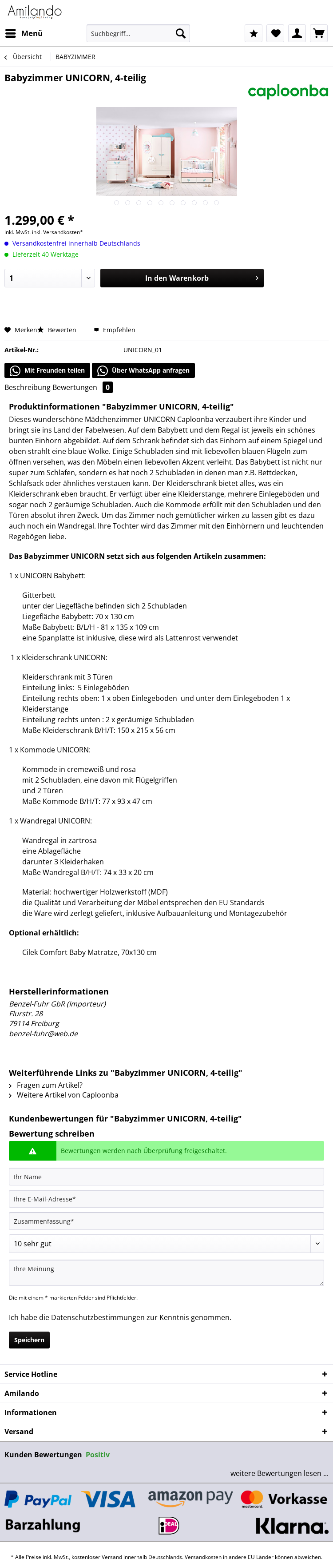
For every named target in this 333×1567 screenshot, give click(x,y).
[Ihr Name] (166, 1176)
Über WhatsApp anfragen (143, 371)
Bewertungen (82, 387)
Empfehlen (114, 330)
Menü (24, 32)
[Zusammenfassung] (166, 1221)
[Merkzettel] (275, 33)
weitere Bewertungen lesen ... (279, 1473)
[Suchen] (180, 33)
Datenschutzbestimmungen (98, 1317)
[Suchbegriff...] (138, 33)
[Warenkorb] (319, 33)
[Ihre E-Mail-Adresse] (166, 1199)
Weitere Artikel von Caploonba (64, 1095)
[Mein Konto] (297, 33)
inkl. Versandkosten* (57, 232)
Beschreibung (27, 387)
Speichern (29, 1340)
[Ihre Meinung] (166, 1273)
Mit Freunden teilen (47, 371)
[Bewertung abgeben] (166, 1243)
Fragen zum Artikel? (46, 1085)
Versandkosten (203, 1557)
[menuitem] (23, 33)
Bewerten (57, 330)
